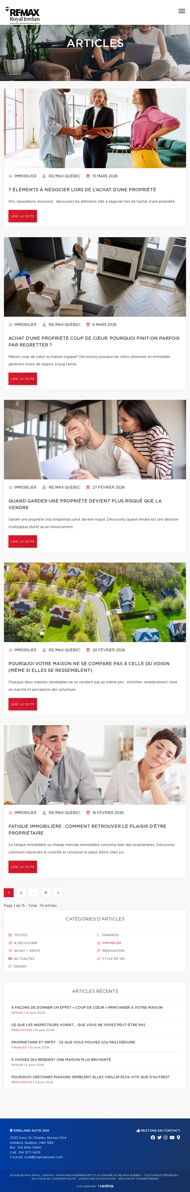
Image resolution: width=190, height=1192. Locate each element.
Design (17, 966)
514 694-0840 (30, 1147)
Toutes (17, 935)
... (33, 892)
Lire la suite (22, 216)
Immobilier (22, 176)
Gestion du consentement (138, 1179)
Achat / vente (24, 951)
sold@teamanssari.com (43, 1157)
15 (45, 892)
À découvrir (22, 943)
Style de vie (111, 959)
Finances (108, 935)
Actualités (21, 959)
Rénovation (110, 951)
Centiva (105, 1186)
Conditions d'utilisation (97, 1179)
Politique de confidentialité (54, 1179)
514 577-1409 (29, 1152)
